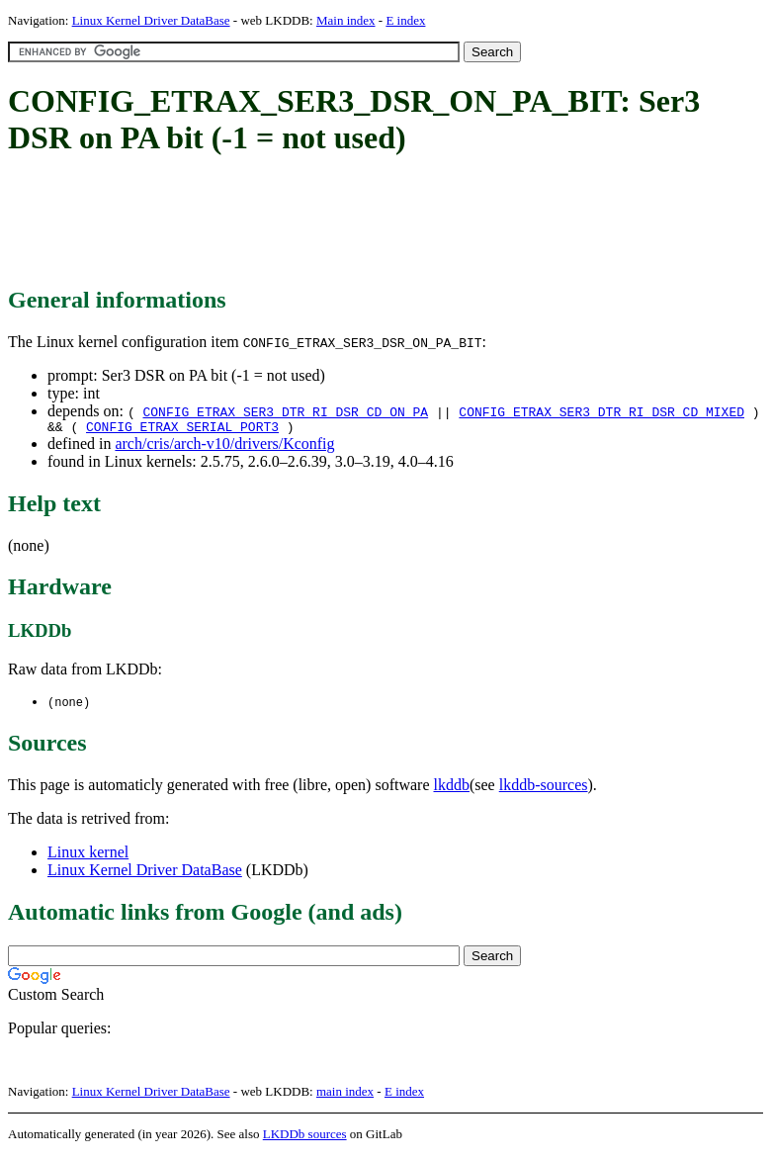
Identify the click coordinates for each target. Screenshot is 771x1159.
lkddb (452, 788)
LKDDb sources (305, 1137)
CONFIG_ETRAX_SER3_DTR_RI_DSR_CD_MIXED (601, 411)
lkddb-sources (543, 788)
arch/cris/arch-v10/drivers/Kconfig (224, 446)
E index (405, 20)
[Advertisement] (368, 222)
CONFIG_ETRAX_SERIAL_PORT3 (182, 429)
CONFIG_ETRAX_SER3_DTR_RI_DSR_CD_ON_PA (285, 411)
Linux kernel (87, 855)
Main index (346, 20)
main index (345, 1095)
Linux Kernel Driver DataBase (151, 20)
